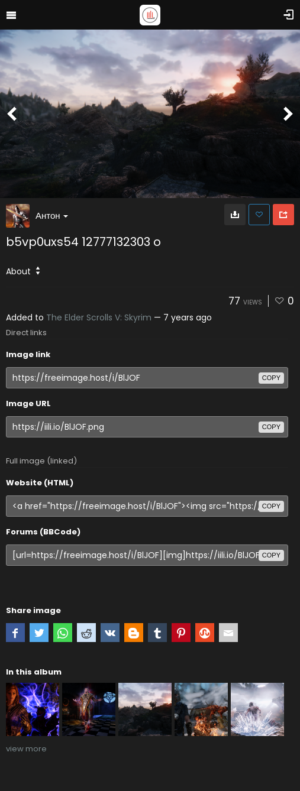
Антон (52, 215)
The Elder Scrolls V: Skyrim (98, 317)
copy (271, 377)
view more (26, 748)
